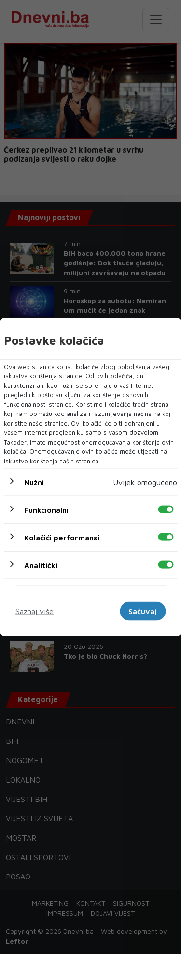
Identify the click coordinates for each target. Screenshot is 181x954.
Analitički (40, 565)
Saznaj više (34, 611)
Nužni (34, 482)
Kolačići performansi (61, 537)
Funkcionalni (46, 510)
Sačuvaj (142, 611)
